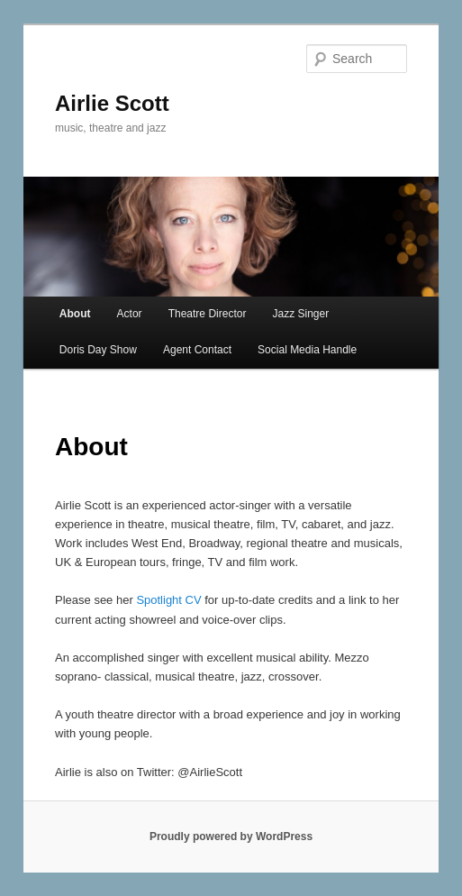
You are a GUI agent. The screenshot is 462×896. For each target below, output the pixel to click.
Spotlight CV (168, 600)
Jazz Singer (300, 313)
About (75, 313)
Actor (129, 313)
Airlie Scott (112, 103)
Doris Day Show (98, 349)
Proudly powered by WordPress (231, 836)
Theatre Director (207, 313)
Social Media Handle (307, 349)
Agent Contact (197, 349)
